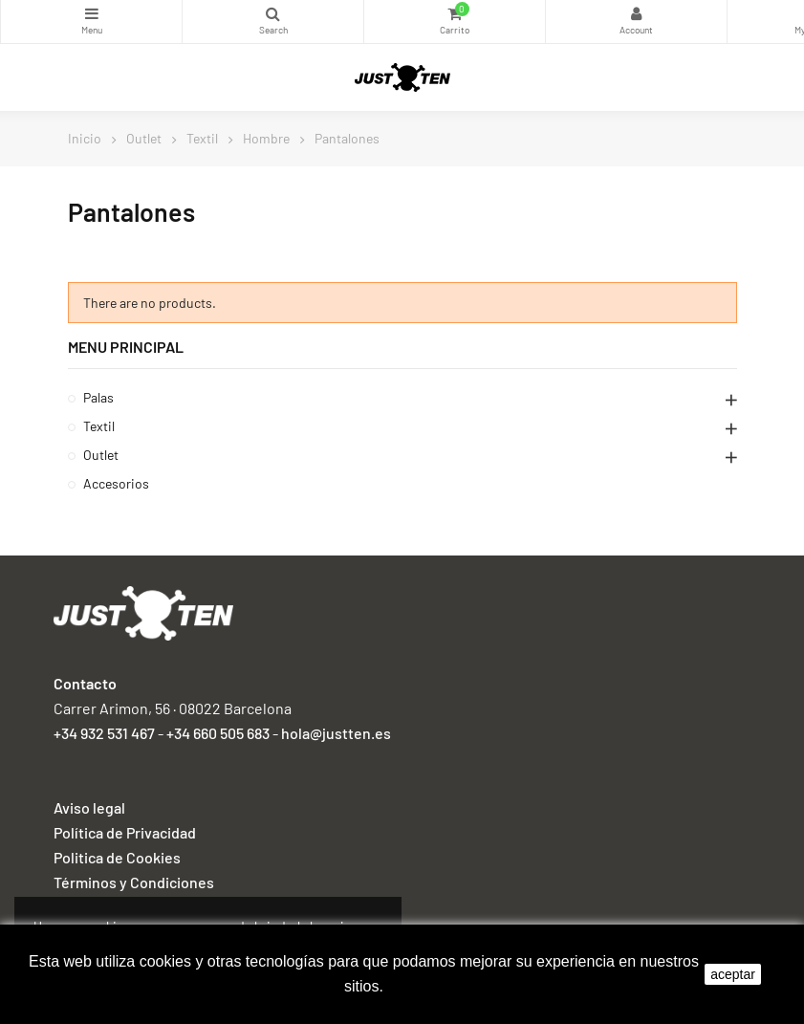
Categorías (91, 13)
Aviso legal (89, 807)
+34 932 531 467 (104, 733)
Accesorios (116, 483)
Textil (99, 426)
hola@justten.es (336, 733)
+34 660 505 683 (218, 733)
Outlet (101, 455)
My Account (636, 13)
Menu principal (126, 347)
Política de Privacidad (125, 832)
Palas (98, 397)
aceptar (732, 974)
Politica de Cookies (117, 857)
